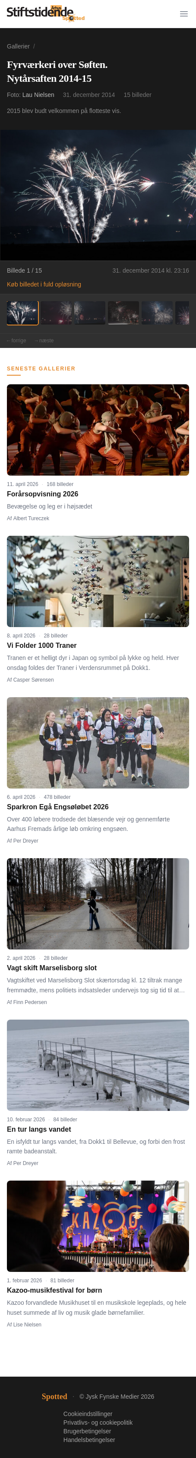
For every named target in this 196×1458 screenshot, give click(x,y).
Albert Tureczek (31, 518)
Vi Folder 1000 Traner (42, 645)
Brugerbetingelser (87, 1431)
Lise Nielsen (27, 1325)
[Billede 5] (157, 313)
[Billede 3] (89, 313)
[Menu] (184, 14)
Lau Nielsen (38, 94)
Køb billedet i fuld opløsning (44, 284)
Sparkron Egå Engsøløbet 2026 (58, 807)
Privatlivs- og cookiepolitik (98, 1422)
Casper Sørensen (33, 680)
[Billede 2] (56, 313)
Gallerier (18, 46)
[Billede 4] (123, 313)
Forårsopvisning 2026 (42, 494)
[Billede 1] (22, 313)
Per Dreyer (25, 841)
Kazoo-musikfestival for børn (54, 1290)
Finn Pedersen (30, 1002)
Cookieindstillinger (88, 1413)
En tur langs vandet (39, 1129)
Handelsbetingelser (89, 1439)
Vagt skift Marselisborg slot (52, 968)
